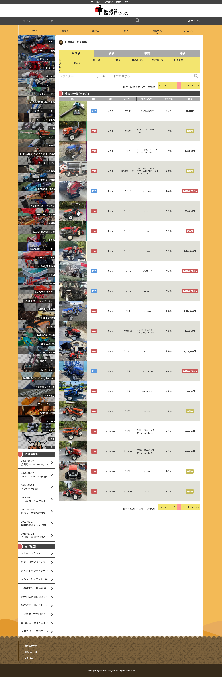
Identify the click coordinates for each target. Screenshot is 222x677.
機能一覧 (157, 30)
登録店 (95, 30)
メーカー (98, 60)
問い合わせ (188, 30)
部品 (182, 53)
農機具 (65, 30)
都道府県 (179, 60)
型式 (117, 60)
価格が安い (138, 60)
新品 (111, 53)
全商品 (76, 53)
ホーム (34, 30)
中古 (147, 53)
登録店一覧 (31, 652)
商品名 (77, 63)
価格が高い (158, 60)
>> (197, 85)
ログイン (194, 21)
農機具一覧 (31, 645)
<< (160, 85)
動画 (126, 30)
